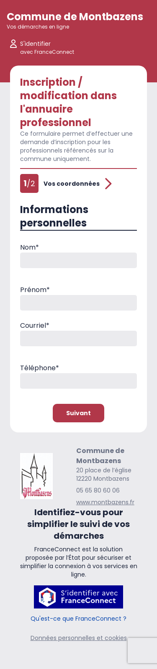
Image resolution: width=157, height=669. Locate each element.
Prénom (35, 290)
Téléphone (39, 368)
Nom (29, 247)
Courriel (34, 325)
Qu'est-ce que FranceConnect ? (78, 618)
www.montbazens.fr (105, 502)
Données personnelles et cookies (79, 638)
